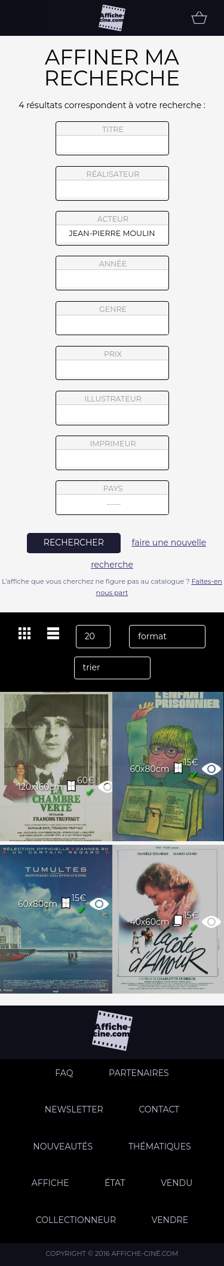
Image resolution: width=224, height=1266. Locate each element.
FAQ (64, 1073)
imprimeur (112, 453)
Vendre (170, 1220)
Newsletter (74, 1109)
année (112, 273)
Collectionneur (76, 1220)
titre (112, 138)
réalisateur (112, 183)
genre (112, 320)
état (115, 1183)
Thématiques (159, 1146)
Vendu (176, 1183)
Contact (159, 1109)
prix (112, 363)
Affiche (50, 1183)
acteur (112, 228)
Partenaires (139, 1073)
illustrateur (112, 408)
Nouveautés (63, 1146)
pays (112, 499)
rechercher (74, 542)
